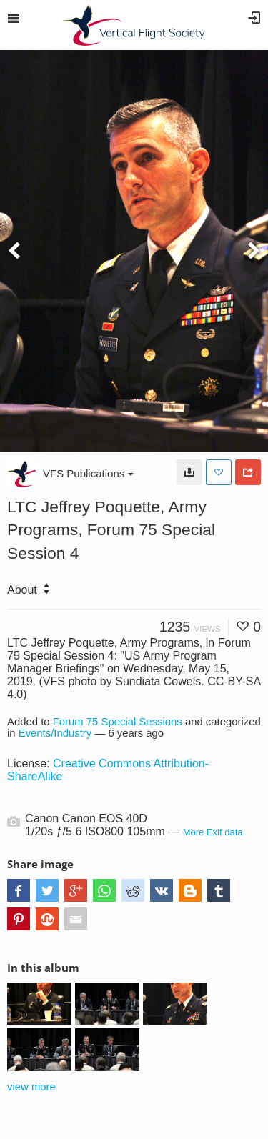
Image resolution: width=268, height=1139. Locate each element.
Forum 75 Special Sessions (117, 721)
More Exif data (213, 832)
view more (31, 1087)
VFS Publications (88, 473)
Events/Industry (55, 733)
